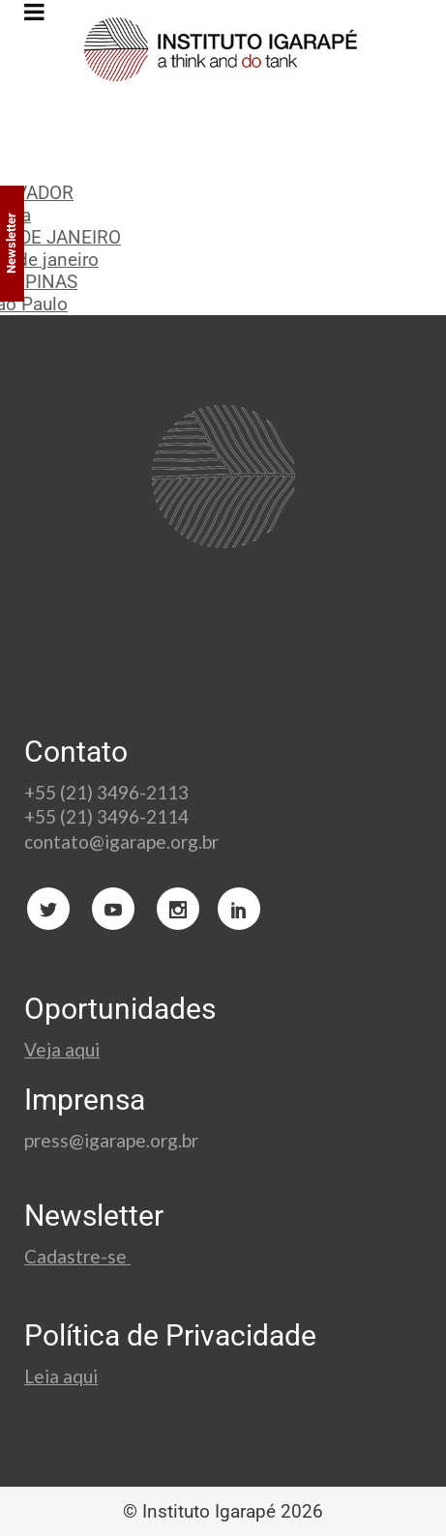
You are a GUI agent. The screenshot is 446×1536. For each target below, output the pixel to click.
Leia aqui (61, 1376)
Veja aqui (62, 1049)
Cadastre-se (77, 1256)
